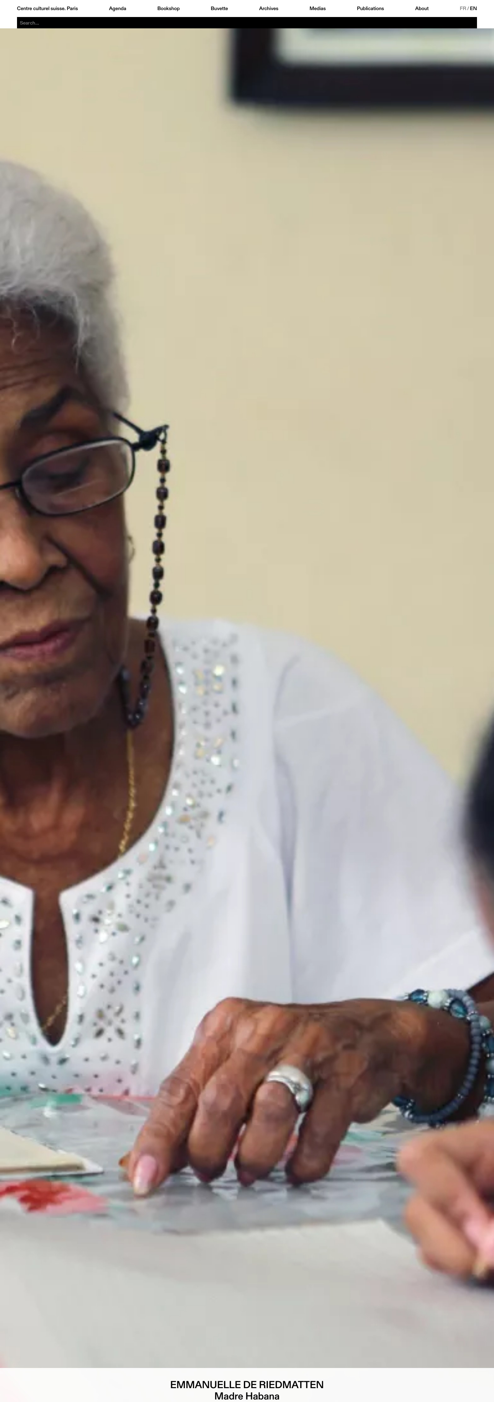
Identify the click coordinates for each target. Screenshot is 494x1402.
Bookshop (168, 8)
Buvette (219, 8)
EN (473, 8)
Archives (268, 8)
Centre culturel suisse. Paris (47, 8)
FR (463, 8)
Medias (317, 8)
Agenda (117, 8)
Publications (370, 8)
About (422, 8)
